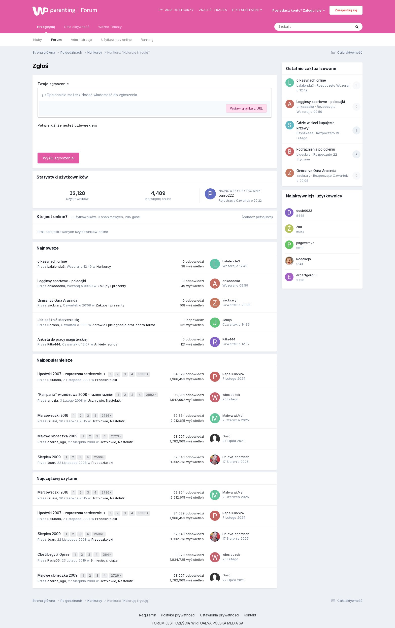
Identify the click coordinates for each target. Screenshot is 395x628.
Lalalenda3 (56, 266)
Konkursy (103, 266)
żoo (299, 227)
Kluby (37, 40)
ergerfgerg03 (306, 275)
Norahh (53, 325)
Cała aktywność (76, 27)
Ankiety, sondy (105, 344)
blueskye (304, 154)
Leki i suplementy (247, 10)
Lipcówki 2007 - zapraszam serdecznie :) (72, 373)
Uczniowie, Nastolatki (104, 398)
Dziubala (54, 378)
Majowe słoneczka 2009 (58, 432)
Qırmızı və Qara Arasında (57, 300)
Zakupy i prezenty (111, 286)
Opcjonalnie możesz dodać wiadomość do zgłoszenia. (90, 95)
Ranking (147, 40)
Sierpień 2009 (50, 452)
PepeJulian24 (233, 373)
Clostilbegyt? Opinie (54, 545)
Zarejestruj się (346, 10)
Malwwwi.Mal (232, 412)
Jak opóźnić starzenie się (58, 320)
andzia (52, 398)
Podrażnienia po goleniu (316, 149)
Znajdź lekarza (213, 10)
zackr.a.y (54, 305)
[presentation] (76, 139)
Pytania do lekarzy (176, 10)
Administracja (81, 40)
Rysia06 (53, 550)
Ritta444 (53, 344)
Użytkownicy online (116, 40)
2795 (107, 413)
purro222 (226, 195)
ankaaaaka (56, 286)
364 (107, 545)
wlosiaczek (231, 393)
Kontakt (250, 604)
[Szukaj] (300, 27)
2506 (99, 452)
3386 (144, 373)
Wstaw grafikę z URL (246, 108)
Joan (51, 457)
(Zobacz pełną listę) (257, 217)
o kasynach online (52, 261)
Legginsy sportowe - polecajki (62, 281)
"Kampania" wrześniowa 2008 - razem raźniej (76, 393)
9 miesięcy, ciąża (104, 550)
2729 (116, 432)
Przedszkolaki (106, 378)
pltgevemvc (305, 243)
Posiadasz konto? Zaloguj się (298, 10)
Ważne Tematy (110, 27)
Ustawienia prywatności (219, 604)
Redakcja (303, 259)
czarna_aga (56, 437)
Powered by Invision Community (197, 620)
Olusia (52, 418)
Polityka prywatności (178, 604)
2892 (151, 393)
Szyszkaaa (305, 133)
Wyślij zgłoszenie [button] (58, 158)
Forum (89, 10)
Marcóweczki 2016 (53, 413)
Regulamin (147, 604)
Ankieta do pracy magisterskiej (62, 339)
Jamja (227, 320)
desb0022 (304, 210)
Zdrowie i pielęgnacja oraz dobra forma (123, 325)
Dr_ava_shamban (235, 452)
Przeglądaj (46, 29)
